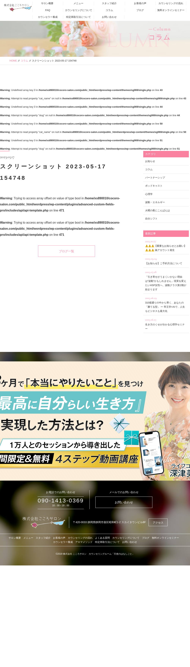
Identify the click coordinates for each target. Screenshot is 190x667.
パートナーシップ (155, 177)
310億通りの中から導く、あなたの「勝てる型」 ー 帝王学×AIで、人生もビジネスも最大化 (166, 304)
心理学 (149, 194)
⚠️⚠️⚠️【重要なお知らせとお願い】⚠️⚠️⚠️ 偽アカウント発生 (166, 245)
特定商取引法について (78, 17)
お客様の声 (140, 3)
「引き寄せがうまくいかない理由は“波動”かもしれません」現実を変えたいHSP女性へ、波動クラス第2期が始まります (166, 280)
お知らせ (150, 161)
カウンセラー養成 (48, 17)
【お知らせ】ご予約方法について (166, 260)
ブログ (140, 10)
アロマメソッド (84, 542)
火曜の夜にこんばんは (157, 210)
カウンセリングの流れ (170, 3)
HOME (13, 60)
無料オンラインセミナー (170, 10)
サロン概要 (47, 3)
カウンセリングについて (78, 10)
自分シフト (151, 218)
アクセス (158, 522)
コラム (109, 10)
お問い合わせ (109, 17)
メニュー (78, 3)
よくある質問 (102, 537)
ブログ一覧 (66, 251)
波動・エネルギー (155, 202)
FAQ (47, 10)
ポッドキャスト (153, 185)
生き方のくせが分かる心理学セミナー (166, 323)
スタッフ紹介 (109, 3)
